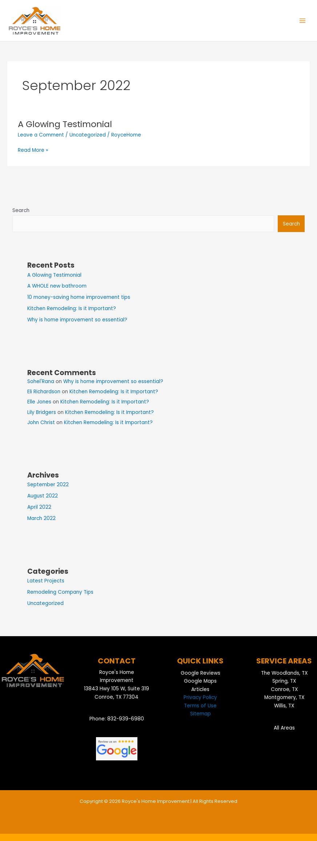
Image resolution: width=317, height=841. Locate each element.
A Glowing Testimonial (65, 124)
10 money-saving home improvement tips (78, 297)
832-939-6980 (125, 718)
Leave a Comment (41, 134)
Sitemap (200, 713)
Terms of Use (200, 705)
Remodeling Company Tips (60, 592)
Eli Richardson (43, 391)
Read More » (33, 150)
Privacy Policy (200, 697)
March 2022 (41, 518)
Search (20, 210)
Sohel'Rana (40, 381)
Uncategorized (87, 134)
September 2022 (48, 484)
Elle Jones (39, 401)
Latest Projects (45, 580)
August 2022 (42, 495)
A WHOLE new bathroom (57, 286)
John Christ (41, 422)
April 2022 (39, 507)
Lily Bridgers (41, 412)
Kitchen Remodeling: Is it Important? (71, 308)
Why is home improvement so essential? (77, 319)
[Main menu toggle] (302, 20)
